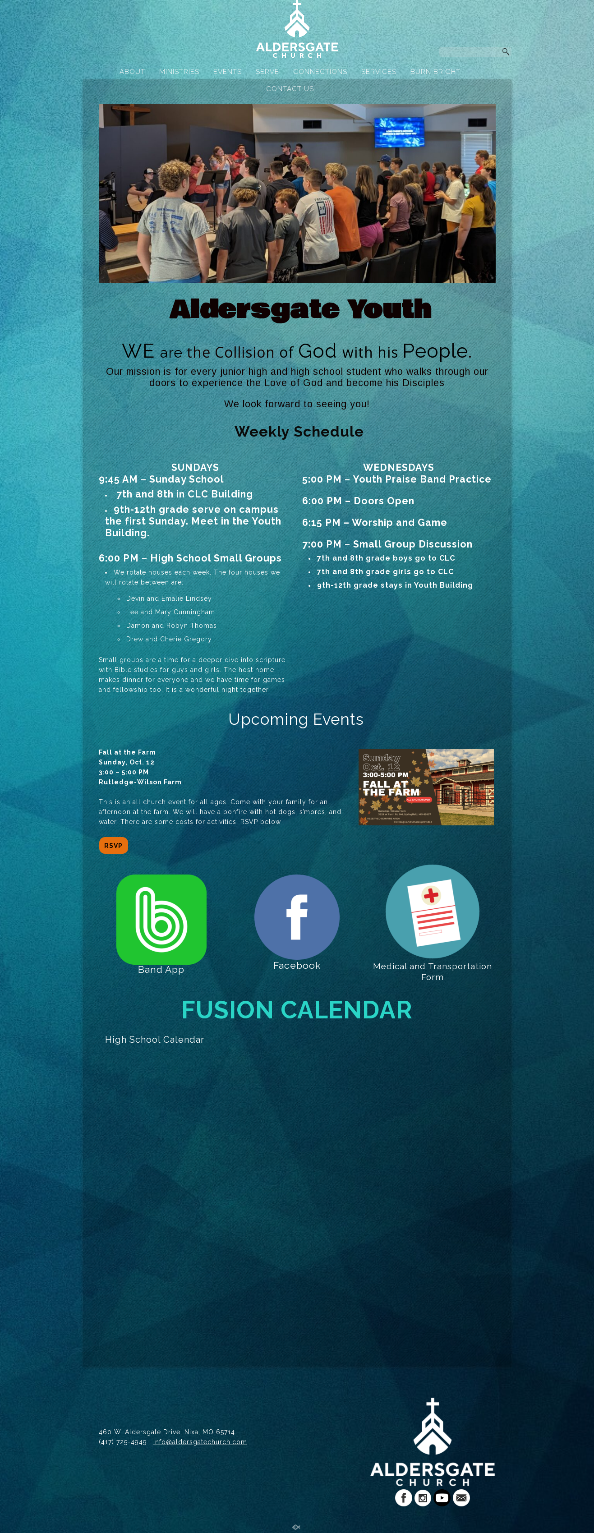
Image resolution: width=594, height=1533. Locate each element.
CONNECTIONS (320, 72)
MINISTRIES (179, 72)
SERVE (267, 72)
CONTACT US (290, 89)
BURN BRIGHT (435, 72)
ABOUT (132, 72)
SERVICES (378, 72)
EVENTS (227, 72)
